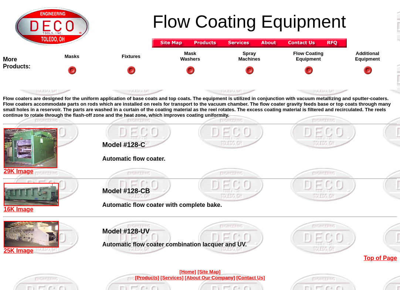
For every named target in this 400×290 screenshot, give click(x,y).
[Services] (171, 277)
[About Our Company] (210, 277)
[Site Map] (208, 271)
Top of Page (380, 258)
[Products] (147, 277)
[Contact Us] (250, 277)
